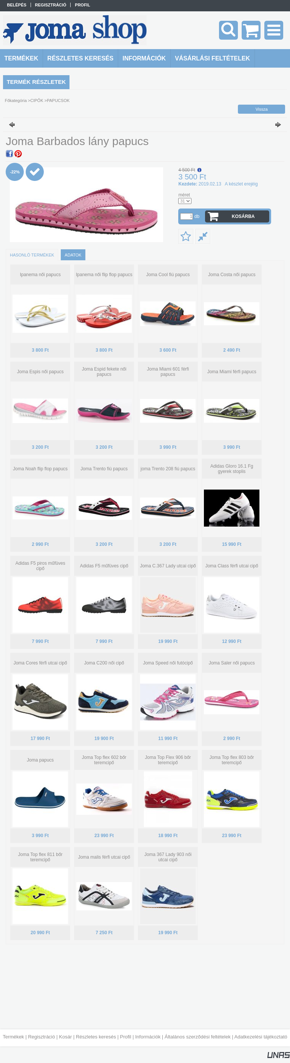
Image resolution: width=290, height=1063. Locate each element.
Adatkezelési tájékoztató (260, 1037)
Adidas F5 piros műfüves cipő (40, 566)
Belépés (16, 5)
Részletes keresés (96, 1037)
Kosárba (243, 216)
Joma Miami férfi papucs (231, 371)
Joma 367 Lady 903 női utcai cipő (167, 857)
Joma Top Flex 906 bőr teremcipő (168, 760)
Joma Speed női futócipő (168, 663)
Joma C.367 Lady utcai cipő (168, 566)
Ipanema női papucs (40, 274)
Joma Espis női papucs (40, 371)
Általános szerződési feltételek (198, 1037)
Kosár (65, 1037)
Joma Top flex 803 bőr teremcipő (232, 760)
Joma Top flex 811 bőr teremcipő (40, 857)
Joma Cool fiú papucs (168, 274)
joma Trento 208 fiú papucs (167, 468)
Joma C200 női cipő (104, 663)
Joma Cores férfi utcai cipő (40, 663)
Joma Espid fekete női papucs (104, 371)
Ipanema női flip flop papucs (104, 274)
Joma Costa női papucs (231, 274)
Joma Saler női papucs (232, 663)
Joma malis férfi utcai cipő (104, 857)
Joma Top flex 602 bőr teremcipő (104, 760)
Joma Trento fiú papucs (104, 468)
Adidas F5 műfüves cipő (104, 566)
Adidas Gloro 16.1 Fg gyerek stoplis (231, 469)
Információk (147, 1037)
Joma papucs (40, 760)
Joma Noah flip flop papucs (40, 468)
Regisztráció (41, 1037)
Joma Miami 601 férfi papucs (168, 371)
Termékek (13, 1037)
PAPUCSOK (58, 100)
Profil (125, 1037)
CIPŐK (36, 100)
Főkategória (16, 100)
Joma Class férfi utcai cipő (231, 566)
